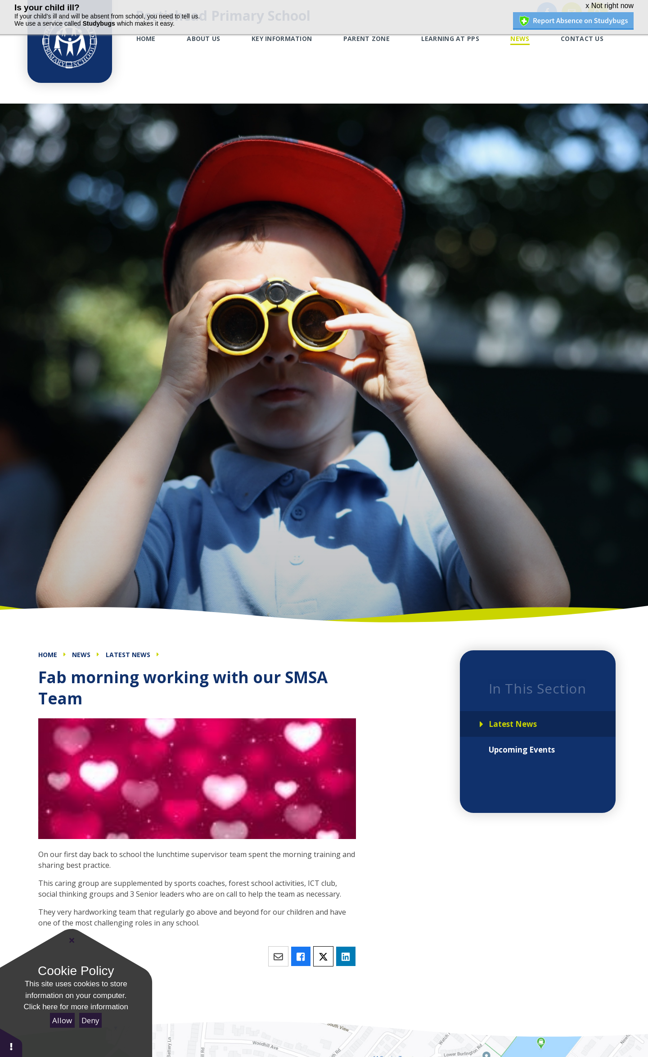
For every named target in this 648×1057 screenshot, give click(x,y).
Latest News (128, 654)
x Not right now (609, 5)
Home (47, 654)
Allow (62, 1020)
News (81, 654)
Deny (90, 1020)
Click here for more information (76, 1007)
